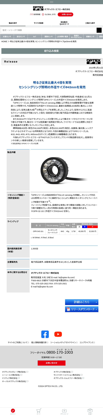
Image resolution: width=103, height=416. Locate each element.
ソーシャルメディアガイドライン (63, 342)
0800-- (60, 351)
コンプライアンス (87, 342)
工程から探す (90, 23)
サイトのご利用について (18, 342)
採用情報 (35, 14)
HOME (4, 41)
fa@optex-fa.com (66, 277)
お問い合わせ (67, 14)
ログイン (13, 411)
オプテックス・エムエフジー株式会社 (68, 378)
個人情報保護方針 (39, 342)
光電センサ (7, 37)
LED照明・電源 (62, 37)
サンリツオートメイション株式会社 (67, 375)
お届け (90, 411)
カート (38, 411)
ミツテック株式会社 (9, 378)
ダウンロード (64, 411)
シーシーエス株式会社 (11, 375)
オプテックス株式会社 (62, 372)
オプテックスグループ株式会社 (14, 372)
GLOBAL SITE (48, 14)
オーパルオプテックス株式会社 (14, 381)
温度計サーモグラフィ (76, 36)
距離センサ (90, 37)
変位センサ (21, 37)
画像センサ (49, 37)
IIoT (34, 37)
